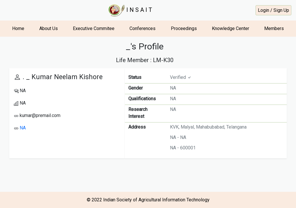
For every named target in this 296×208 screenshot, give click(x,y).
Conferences (143, 28)
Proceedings (184, 28)
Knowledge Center (230, 28)
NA (23, 128)
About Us (48, 28)
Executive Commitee (93, 28)
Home (18, 28)
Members (274, 28)
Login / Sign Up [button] (273, 10)
